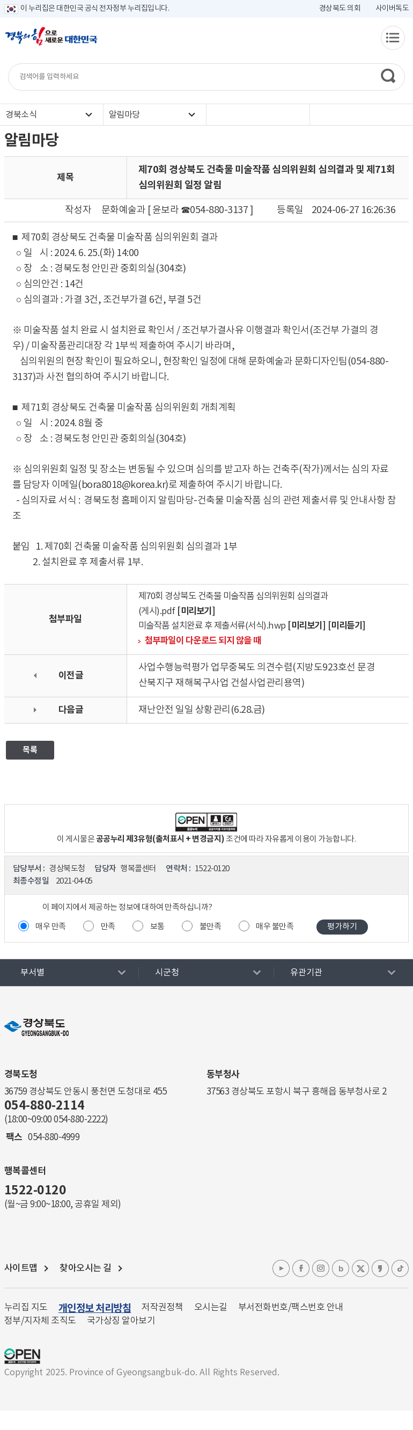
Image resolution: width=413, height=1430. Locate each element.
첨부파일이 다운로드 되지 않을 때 (203, 641)
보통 (157, 926)
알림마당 (124, 115)
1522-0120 (35, 1190)
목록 (30, 750)
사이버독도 (392, 8)
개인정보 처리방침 (94, 1308)
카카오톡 (380, 1268)
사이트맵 (21, 1268)
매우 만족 (50, 926)
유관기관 (306, 972)
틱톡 (400, 1268)
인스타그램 (320, 1268)
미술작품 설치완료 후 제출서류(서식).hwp (212, 626)
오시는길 (210, 1307)
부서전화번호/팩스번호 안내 (290, 1307)
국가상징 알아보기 (121, 1321)
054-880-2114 (44, 1105)
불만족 (211, 926)
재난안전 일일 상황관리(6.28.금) (201, 710)
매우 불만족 (274, 926)
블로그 (340, 1268)
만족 (108, 926)
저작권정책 (162, 1307)
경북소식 (20, 115)
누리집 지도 (26, 1307)
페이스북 (300, 1268)
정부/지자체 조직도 (40, 1321)
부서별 (32, 972)
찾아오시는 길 (86, 1268)
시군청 (167, 972)
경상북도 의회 (340, 8)
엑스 (360, 1268)
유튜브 (281, 1268)
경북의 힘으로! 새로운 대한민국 (51, 42)
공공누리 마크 (22, 1356)
